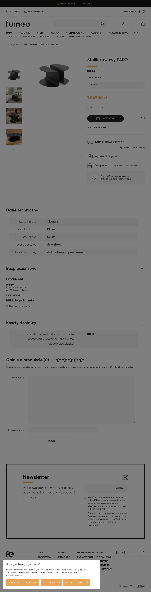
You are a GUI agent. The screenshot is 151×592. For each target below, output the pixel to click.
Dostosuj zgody (51, 583)
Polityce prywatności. (15, 575)
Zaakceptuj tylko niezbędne (23, 583)
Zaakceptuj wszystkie (76, 583)
